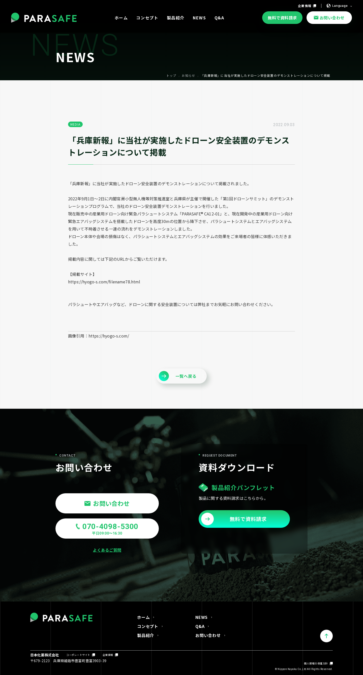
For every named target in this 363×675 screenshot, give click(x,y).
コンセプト (147, 626)
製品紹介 (145, 635)
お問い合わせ (208, 635)
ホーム (143, 617)
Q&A (199, 626)
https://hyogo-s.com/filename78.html (104, 282)
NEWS (201, 617)
